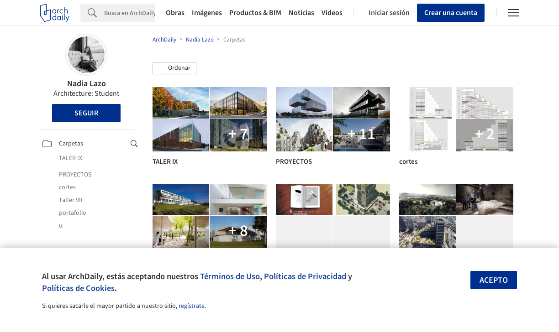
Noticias (301, 12)
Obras (175, 12)
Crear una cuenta (450, 13)
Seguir (86, 113)
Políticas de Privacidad (305, 276)
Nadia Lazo (86, 83)
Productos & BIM (255, 12)
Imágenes (207, 12)
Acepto (494, 280)
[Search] (129, 13)
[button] (174, 68)
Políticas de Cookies (78, 288)
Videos (332, 12)
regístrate (192, 306)
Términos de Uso (230, 276)
